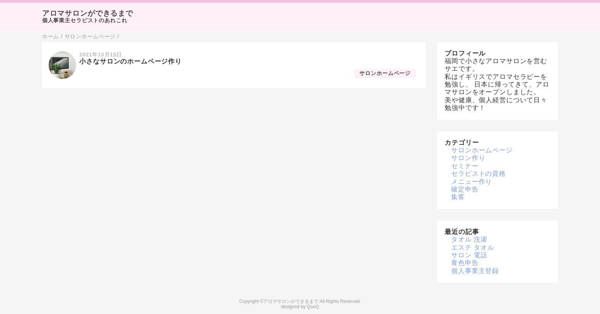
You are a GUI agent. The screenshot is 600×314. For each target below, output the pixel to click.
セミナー (464, 166)
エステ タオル (472, 247)
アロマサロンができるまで (87, 13)
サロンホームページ (385, 73)
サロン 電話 (469, 255)
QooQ (313, 306)
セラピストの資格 (478, 173)
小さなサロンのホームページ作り (130, 61)
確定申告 (464, 189)
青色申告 (464, 263)
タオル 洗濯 (469, 239)
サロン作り (468, 158)
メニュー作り (471, 181)
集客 (458, 197)
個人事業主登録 (475, 271)
